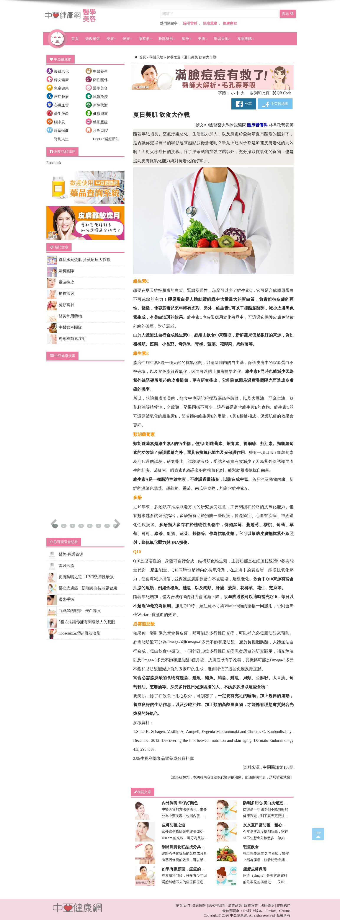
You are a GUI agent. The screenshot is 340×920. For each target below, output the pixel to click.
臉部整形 (166, 39)
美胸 (202, 39)
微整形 (145, 39)
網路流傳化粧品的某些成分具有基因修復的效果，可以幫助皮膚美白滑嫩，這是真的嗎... (184, 859)
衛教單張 (92, 39)
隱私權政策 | (217, 905)
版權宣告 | (252, 905)
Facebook (53, 162)
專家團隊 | (200, 905)
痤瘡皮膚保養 (254, 869)
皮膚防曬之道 (173, 825)
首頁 (75, 39)
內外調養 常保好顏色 (180, 803)
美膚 (111, 39)
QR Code (282, 93)
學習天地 (222, 39)
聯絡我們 (283, 905)
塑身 (186, 39)
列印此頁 (260, 93)
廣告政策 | (236, 905)
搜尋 (288, 13)
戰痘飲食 (251, 847)
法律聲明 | (268, 905)
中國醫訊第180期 (278, 767)
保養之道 (174, 57)
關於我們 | (183, 905)
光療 (127, 39)
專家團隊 (245, 39)
